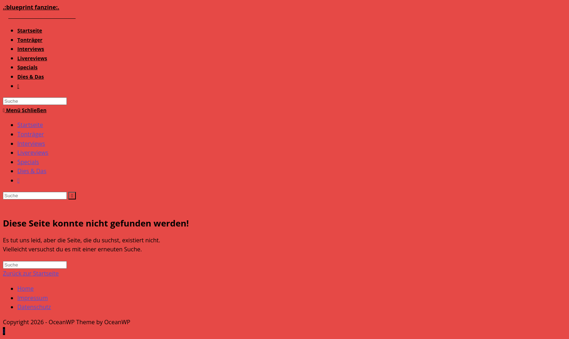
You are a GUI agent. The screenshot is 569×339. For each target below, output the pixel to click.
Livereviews (32, 153)
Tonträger (30, 134)
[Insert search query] (35, 195)
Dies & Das (31, 171)
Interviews (31, 144)
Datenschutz (34, 307)
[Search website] (18, 86)
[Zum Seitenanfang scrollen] (4, 331)
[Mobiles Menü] (25, 110)
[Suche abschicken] (72, 195)
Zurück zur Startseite (31, 273)
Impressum (32, 298)
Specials (28, 162)
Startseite (30, 125)
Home (25, 288)
